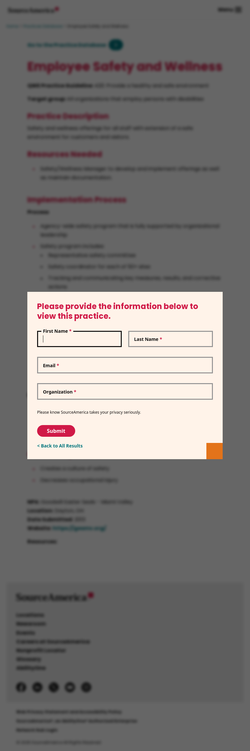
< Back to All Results (60, 446)
